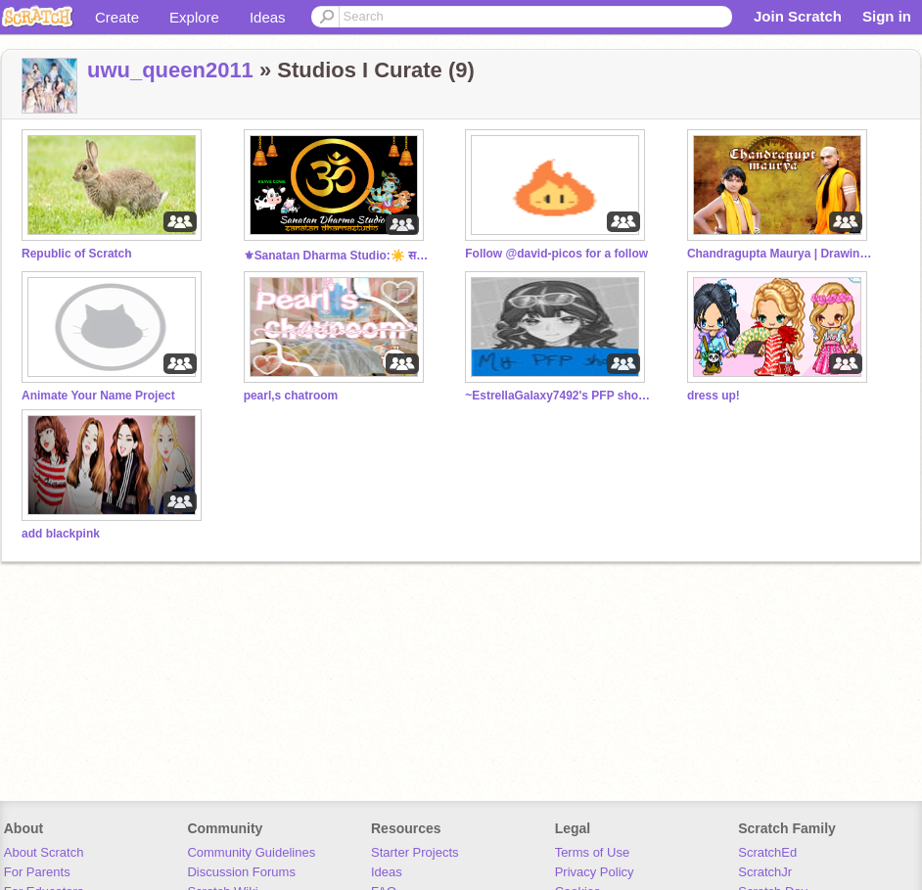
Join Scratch (798, 16)
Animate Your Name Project (98, 395)
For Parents (37, 872)
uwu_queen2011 (170, 70)
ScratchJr (765, 872)
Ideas (268, 17)
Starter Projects (415, 852)
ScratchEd (767, 852)
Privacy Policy (594, 872)
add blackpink (61, 533)
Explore (194, 17)
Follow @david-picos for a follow (556, 253)
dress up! (713, 395)
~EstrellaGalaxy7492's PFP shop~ (558, 395)
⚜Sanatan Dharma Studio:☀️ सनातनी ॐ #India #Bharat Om (337, 255)
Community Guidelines (251, 852)
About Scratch (44, 852)
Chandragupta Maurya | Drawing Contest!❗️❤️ (780, 253)
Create (117, 17)
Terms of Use (592, 852)
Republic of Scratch (77, 253)
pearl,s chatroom (291, 395)
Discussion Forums (241, 872)
